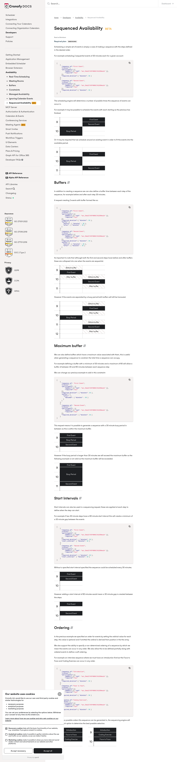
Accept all (48, 751)
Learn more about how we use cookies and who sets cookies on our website (31, 719)
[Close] (59, 694)
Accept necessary (18, 751)
